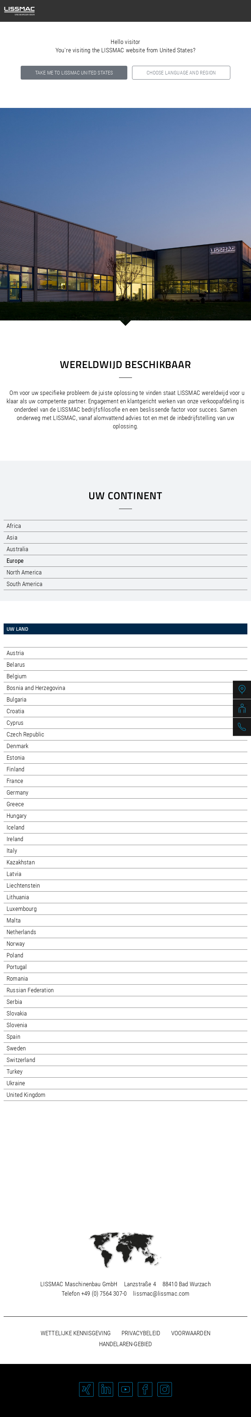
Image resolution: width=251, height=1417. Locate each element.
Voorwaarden (190, 1333)
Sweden (16, 1048)
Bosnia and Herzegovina (36, 687)
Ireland (15, 839)
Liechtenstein (23, 885)
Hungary (16, 815)
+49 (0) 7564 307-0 (104, 1293)
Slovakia (17, 1013)
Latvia (14, 873)
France (15, 780)
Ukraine (16, 1083)
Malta (14, 920)
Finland (15, 769)
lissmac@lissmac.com (161, 1293)
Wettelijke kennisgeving (76, 1333)
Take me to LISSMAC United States (74, 73)
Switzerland (21, 1059)
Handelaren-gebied (125, 1344)
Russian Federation (30, 990)
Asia (12, 537)
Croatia (15, 711)
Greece (15, 804)
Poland (15, 955)
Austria (15, 653)
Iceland (15, 827)
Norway (16, 943)
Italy (12, 850)
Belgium (16, 676)
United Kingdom (26, 1094)
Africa (14, 525)
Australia (18, 549)
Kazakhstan (21, 862)
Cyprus (15, 722)
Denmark (17, 746)
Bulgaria (16, 699)
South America (24, 584)
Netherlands (21, 932)
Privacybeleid (141, 1333)
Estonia (16, 757)
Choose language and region (181, 73)
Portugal (17, 966)
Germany (17, 792)
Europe (15, 560)
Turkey (14, 1071)
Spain (13, 1036)
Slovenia (17, 1025)
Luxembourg (22, 908)
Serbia (14, 1001)
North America (24, 572)
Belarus (16, 664)
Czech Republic (25, 734)
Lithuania (18, 897)
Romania (17, 978)
